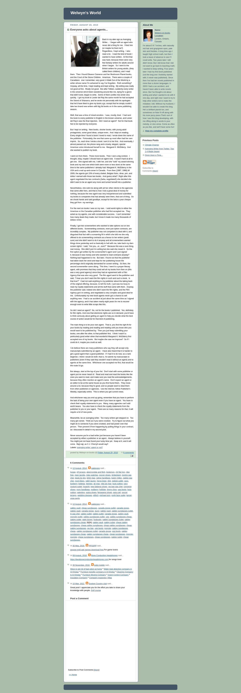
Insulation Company (78, 578)
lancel (128, 495)
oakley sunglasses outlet (122, 511)
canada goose (123, 508)
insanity (86, 487)
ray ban (90, 528)
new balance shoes (99, 487)
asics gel (117, 492)
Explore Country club (98, 584)
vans (126, 481)
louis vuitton (118, 484)
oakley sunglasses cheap (121, 517)
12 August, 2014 (80, 468)
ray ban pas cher (115, 487)
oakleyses (95, 468)
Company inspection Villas (100, 578)
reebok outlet (117, 481)
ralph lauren (91, 481)
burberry (73, 484)
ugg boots (122, 489)
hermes (89, 484)
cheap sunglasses (89, 508)
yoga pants (75, 498)
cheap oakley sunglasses (92, 525)
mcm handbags (83, 489)
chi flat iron (120, 472)
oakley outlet (86, 514)
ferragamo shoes (104, 492)
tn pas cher (75, 514)
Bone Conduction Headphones (104, 555)
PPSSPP (93, 546)
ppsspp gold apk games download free (87, 550)
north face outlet (118, 495)
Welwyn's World (86, 12)
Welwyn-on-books (162, 33)
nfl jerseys (81, 472)
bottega (81, 484)
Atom (96, 670)
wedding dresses (84, 495)
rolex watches (92, 475)
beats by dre (80, 478)
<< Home (73, 675)
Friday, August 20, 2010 (108, 453)
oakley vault (75, 508)
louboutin (97, 520)
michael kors (104, 495)
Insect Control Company (118, 575)
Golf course (96, 590)
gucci (97, 511)
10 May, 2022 (79, 584)
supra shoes (91, 492)
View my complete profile (156, 131)
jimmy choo (112, 489)
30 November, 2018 (81, 565)
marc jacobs (80, 475)
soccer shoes (105, 475)
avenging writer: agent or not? (90, 447)
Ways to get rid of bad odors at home (86, 569)
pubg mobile (99, 565)
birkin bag (91, 478)
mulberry (94, 489)
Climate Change (152, 145)
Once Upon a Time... (154, 155)
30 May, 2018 (79, 546)
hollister (102, 489)
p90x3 (95, 495)
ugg (107, 517)
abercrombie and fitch (96, 472)
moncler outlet (76, 517)
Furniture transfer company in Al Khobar (98, 572)
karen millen (116, 478)
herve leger (101, 481)
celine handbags (103, 478)
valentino (81, 492)
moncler (107, 528)
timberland (116, 475)
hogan (73, 472)
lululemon (110, 472)
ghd (109, 481)
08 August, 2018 (80, 555)
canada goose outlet (107, 508)
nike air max (106, 484)
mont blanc (80, 481)
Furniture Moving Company (94, 575)
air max (96, 484)
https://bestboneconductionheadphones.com (89, 559)
